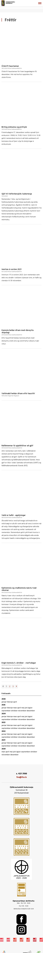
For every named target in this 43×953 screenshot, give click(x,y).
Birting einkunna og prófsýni (14, 127)
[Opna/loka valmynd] (40, 3)
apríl (15, 701)
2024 (4, 713)
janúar (4, 701)
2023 (3, 722)
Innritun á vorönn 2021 (11, 269)
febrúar (10, 701)
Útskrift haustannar (10, 66)
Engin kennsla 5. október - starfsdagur (19, 663)
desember (31, 710)
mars (15, 707)
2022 (3, 731)
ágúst (30, 707)
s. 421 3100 (21, 774)
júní (26, 707)
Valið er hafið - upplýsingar (14, 515)
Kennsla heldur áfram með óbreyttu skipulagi (18, 331)
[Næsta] (16, 686)
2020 (4, 748)
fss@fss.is (21, 777)
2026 (4, 699)
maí (23, 707)
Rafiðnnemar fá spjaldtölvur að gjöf (17, 445)
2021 (3, 740)
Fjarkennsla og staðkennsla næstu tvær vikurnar (19, 589)
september (6, 710)
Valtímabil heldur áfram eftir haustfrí (18, 393)
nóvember (22, 710)
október (14, 710)
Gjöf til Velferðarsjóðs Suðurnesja (17, 194)
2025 (3, 704)
